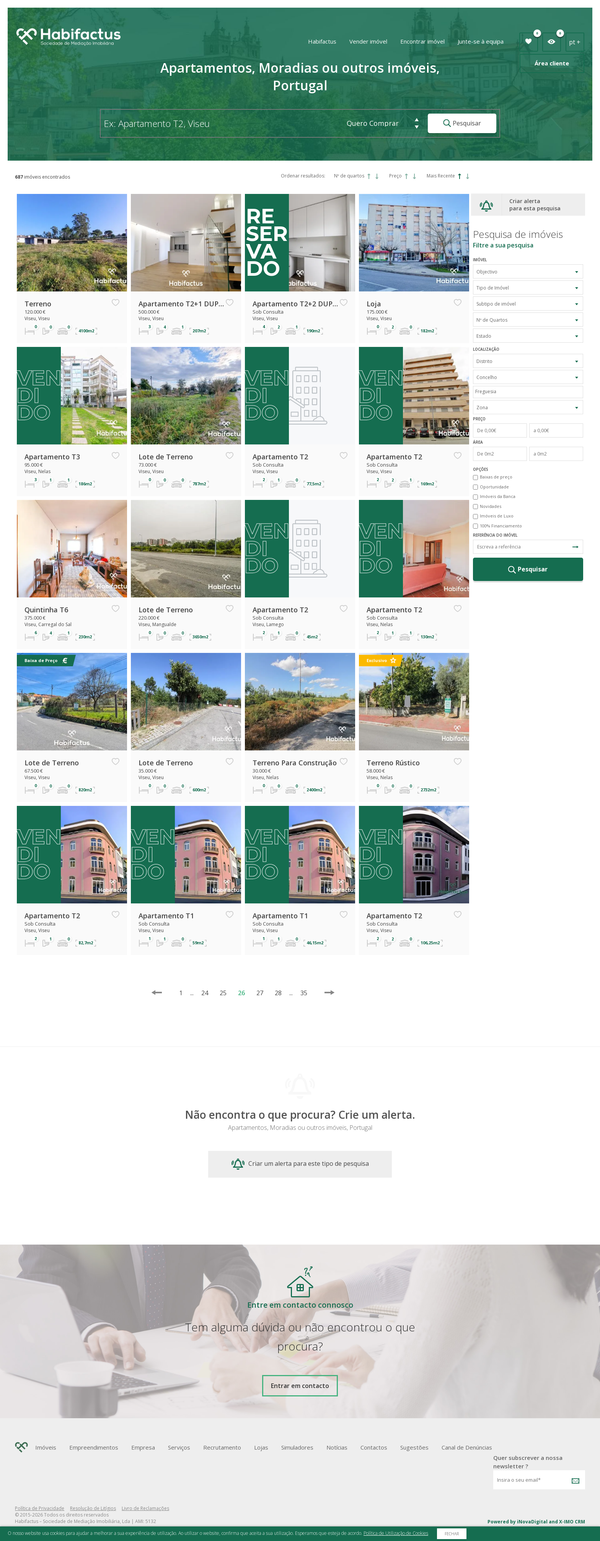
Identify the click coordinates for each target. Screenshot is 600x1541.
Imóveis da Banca (497, 496)
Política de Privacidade (39, 1508)
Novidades (490, 506)
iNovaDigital (532, 1521)
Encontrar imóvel (422, 41)
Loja (374, 303)
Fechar (452, 1533)
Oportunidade (494, 487)
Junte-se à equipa (481, 41)
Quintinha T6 (46, 609)
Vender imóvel (368, 41)
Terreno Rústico (393, 762)
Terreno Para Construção (295, 762)
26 (241, 993)
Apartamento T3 (52, 456)
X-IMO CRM (572, 1521)
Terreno (37, 303)
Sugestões (414, 1447)
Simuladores (297, 1447)
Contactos (373, 1447)
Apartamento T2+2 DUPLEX (295, 303)
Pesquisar (462, 123)
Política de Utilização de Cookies (396, 1533)
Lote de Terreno (166, 456)
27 (259, 993)
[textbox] (530, 391)
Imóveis (45, 1447)
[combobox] (528, 271)
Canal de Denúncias (467, 1447)
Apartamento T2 (280, 456)
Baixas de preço (496, 477)
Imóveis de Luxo (497, 516)
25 (223, 993)
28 (278, 993)
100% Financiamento (501, 526)
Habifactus (322, 41)
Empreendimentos (93, 1447)
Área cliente (552, 63)
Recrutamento (222, 1447)
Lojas (261, 1447)
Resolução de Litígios (93, 1508)
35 (300, 993)
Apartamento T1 (166, 915)
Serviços (179, 1447)
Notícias (336, 1447)
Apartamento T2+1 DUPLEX (181, 303)
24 (204, 993)
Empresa (143, 1447)
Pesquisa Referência (575, 547)
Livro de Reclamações (145, 1508)
